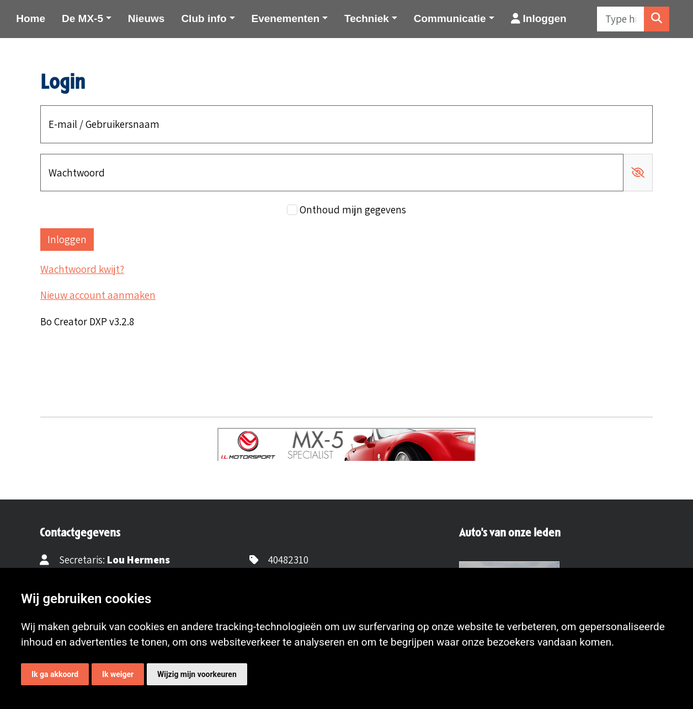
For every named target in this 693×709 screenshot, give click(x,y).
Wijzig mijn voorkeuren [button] (197, 674)
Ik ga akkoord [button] (54, 674)
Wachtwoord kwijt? (82, 269)
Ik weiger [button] (118, 674)
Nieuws (146, 18)
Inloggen (539, 18)
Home (30, 18)
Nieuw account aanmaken (98, 295)
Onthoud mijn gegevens (353, 209)
